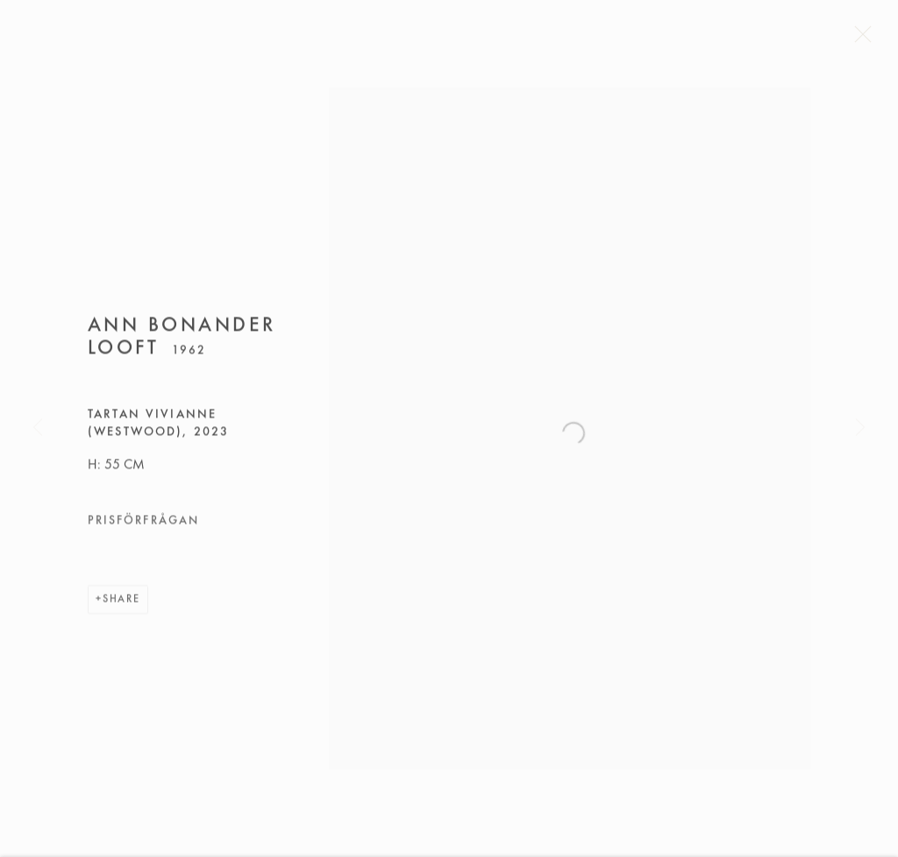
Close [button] (868, 39)
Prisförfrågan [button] (143, 525)
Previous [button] (37, 429)
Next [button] (860, 429)
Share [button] (121, 603)
